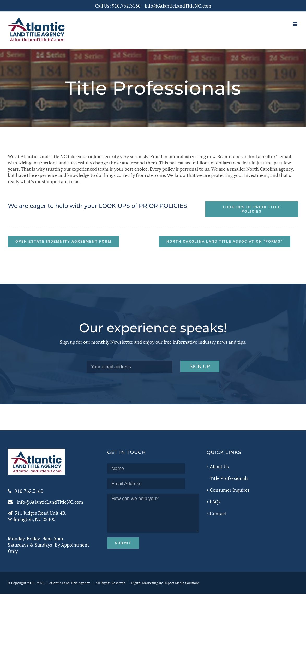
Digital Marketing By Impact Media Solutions (165, 582)
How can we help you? (153, 513)
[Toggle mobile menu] (295, 24)
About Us (219, 466)
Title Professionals (229, 478)
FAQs (215, 502)
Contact (218, 513)
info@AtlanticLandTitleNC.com (178, 6)
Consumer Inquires (230, 490)
